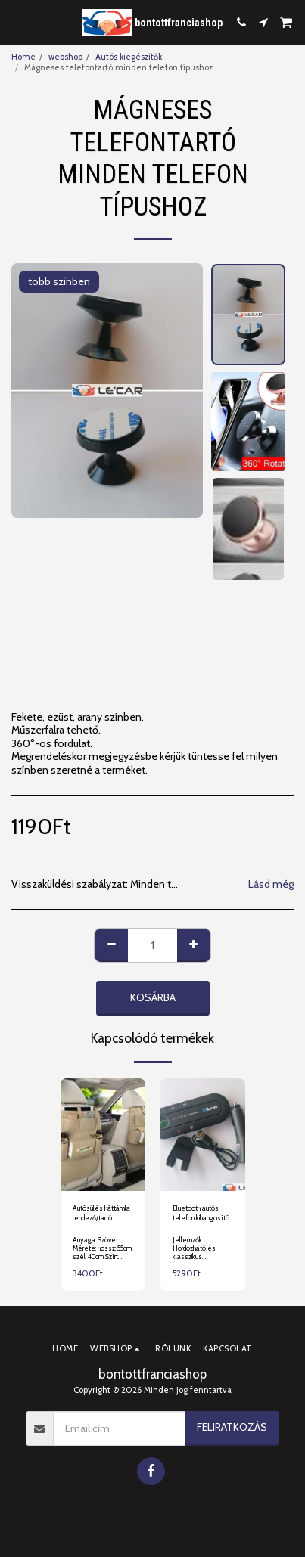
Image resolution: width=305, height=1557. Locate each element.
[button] (17, 22)
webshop (65, 56)
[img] (103, 1134)
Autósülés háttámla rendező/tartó (101, 1213)
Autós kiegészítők (128, 56)
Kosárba (153, 997)
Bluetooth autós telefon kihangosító (201, 1213)
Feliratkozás (232, 1427)
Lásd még (271, 884)
